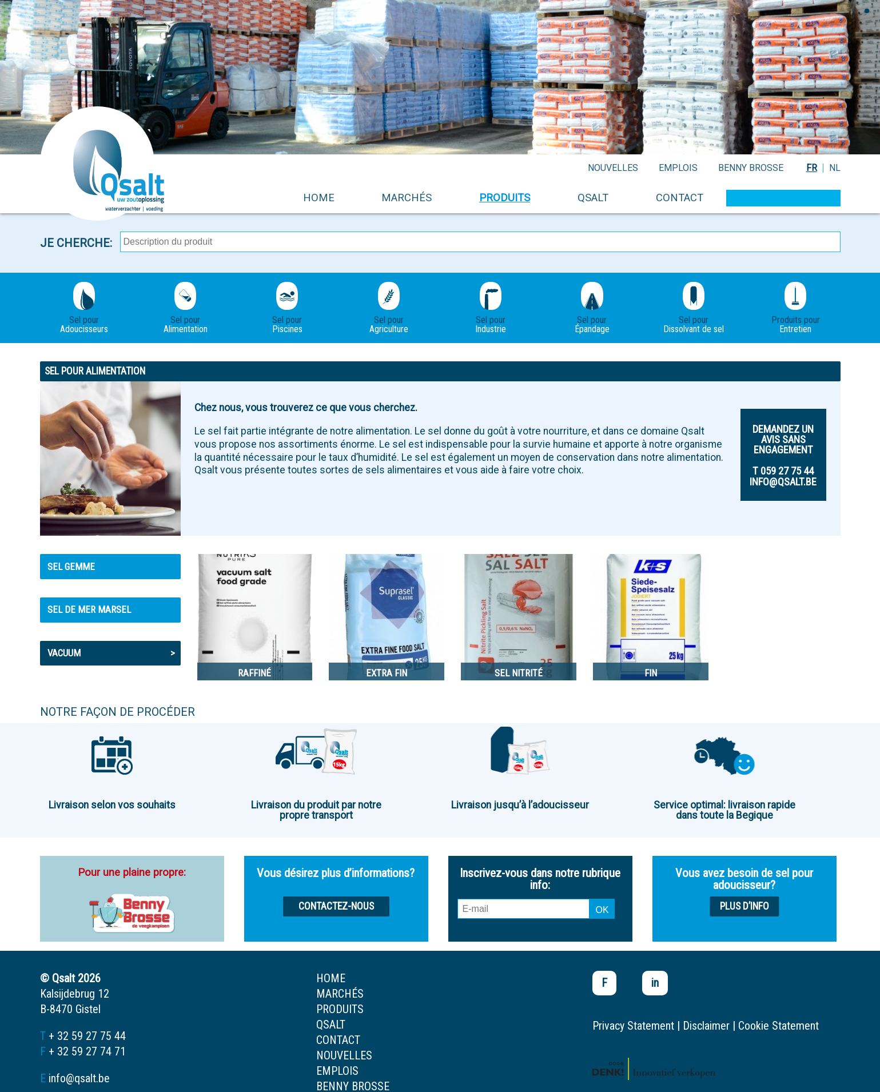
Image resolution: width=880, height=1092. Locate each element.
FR (811, 167)
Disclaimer (706, 1026)
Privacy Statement (633, 1026)
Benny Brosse (750, 167)
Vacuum (111, 653)
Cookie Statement (778, 1026)
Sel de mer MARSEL (89, 609)
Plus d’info (744, 906)
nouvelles (613, 167)
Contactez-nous (336, 906)
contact (679, 198)
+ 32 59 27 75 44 (87, 1036)
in (655, 983)
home (319, 198)
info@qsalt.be (79, 1078)
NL (835, 167)
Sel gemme (71, 566)
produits (504, 198)
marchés (406, 198)
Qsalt (593, 198)
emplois (678, 167)
